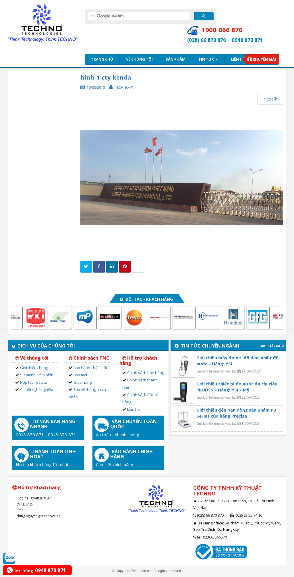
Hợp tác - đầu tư (33, 382)
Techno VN (124, 87)
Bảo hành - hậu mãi (90, 367)
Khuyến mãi (264, 59)
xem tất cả (272, 345)
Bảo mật (80, 374)
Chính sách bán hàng (145, 372)
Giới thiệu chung (34, 367)
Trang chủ (102, 59)
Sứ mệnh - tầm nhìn (36, 374)
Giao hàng (83, 382)
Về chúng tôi (139, 59)
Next (270, 99)
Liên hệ (238, 59)
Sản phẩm (175, 59)
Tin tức (208, 59)
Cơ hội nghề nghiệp (36, 389)
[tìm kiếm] (138, 16)
